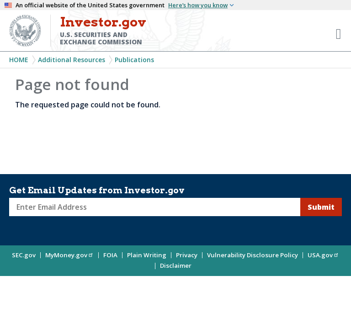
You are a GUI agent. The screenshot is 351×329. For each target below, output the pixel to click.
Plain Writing (146, 255)
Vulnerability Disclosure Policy (252, 255)
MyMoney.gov (69, 255)
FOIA (110, 255)
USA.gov (323, 255)
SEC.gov (24, 255)
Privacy (186, 255)
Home (18, 59)
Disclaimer (175, 265)
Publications (134, 59)
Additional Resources (71, 59)
